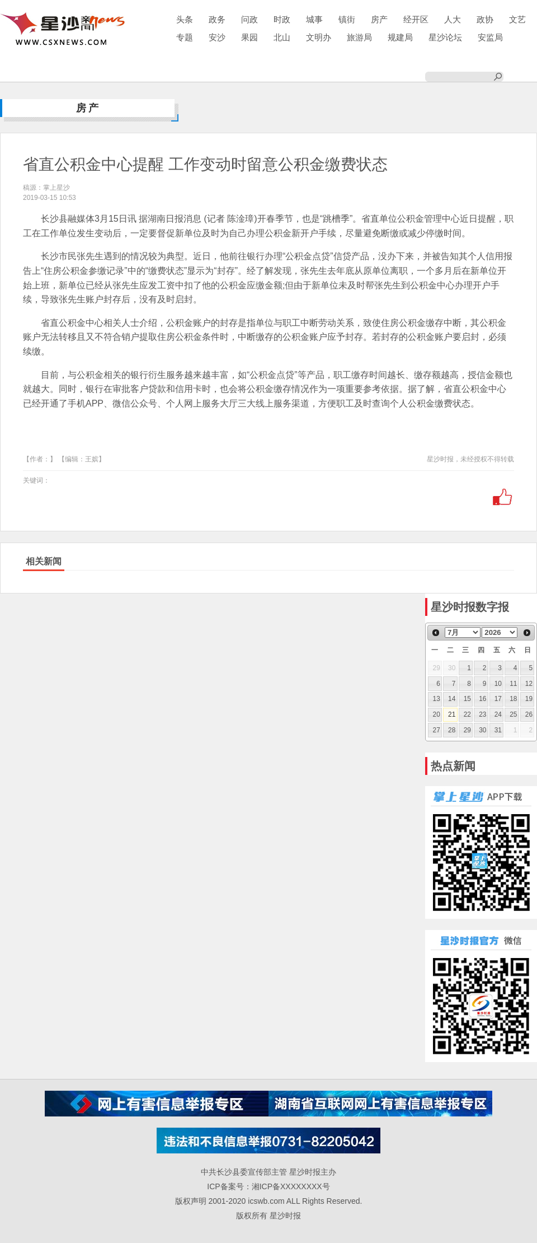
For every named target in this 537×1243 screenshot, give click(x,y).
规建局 (400, 37)
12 (529, 684)
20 (436, 714)
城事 (314, 19)
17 (498, 699)
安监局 (490, 37)
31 (498, 730)
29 (467, 730)
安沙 (217, 37)
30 (482, 730)
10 (498, 684)
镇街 (346, 19)
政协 (485, 19)
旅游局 (359, 37)
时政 (282, 19)
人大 (452, 19)
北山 (282, 37)
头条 (184, 19)
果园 (249, 37)
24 (498, 714)
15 (467, 699)
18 (513, 699)
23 (482, 714)
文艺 (517, 19)
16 (482, 699)
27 (436, 730)
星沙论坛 (445, 37)
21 (451, 714)
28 (451, 730)
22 (467, 714)
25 (513, 714)
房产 (379, 19)
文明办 (318, 37)
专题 (184, 37)
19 (529, 699)
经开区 (415, 19)
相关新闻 (44, 561)
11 (513, 684)
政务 (217, 19)
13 (436, 699)
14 (451, 699)
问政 (249, 19)
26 (529, 714)
